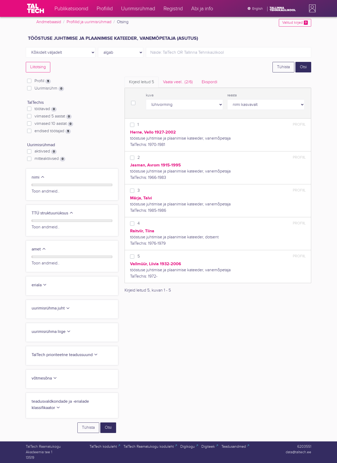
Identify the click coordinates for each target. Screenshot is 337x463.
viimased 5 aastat (53, 116)
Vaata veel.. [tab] (178, 82)
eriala (39, 285)
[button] (311, 8)
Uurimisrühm (49, 88)
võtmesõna (44, 378)
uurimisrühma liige (51, 331)
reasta (232, 95)
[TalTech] (35, 8)
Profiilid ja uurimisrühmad (89, 21)
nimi (38, 177)
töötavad (45, 109)
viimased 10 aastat (53, 123)
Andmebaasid (48, 21)
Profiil (42, 81)
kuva (149, 95)
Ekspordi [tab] (209, 82)
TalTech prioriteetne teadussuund (65, 354)
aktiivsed (45, 151)
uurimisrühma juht (51, 308)
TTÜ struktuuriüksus (52, 213)
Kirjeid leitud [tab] (141, 82)
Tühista (283, 67)
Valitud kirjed (295, 23)
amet (39, 249)
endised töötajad (52, 131)
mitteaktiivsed (49, 158)
